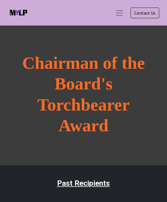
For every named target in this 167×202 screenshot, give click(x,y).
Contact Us (145, 13)
